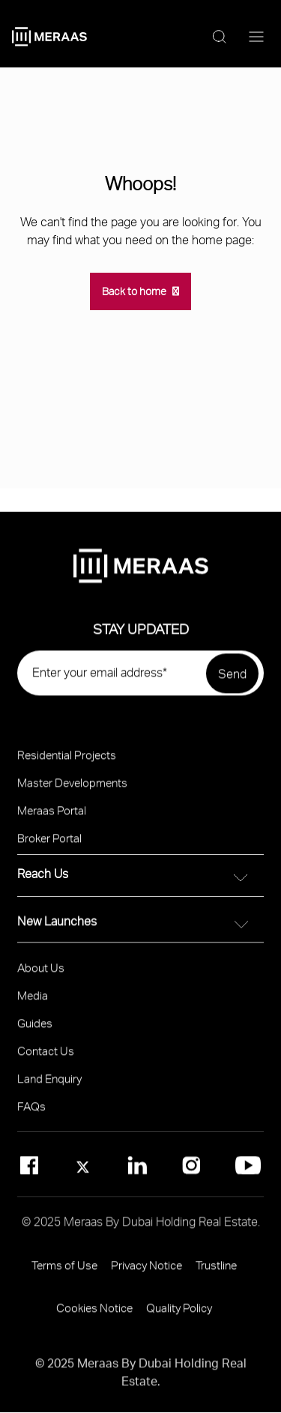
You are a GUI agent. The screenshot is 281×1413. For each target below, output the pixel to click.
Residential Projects (66, 761)
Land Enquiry (49, 1085)
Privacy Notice (146, 1272)
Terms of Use (64, 1272)
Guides (34, 1030)
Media (32, 1002)
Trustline (216, 1272)
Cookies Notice (94, 1314)
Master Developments (72, 789)
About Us (40, 974)
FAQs (31, 1113)
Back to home (134, 291)
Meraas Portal (51, 817)
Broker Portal (49, 845)
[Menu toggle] (256, 37)
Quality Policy (179, 1314)
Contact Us (45, 1057)
